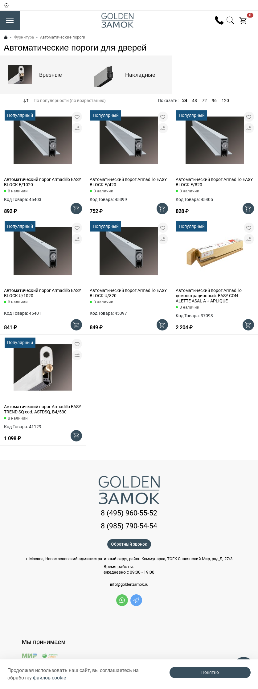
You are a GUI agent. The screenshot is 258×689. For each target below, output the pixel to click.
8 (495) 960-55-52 (129, 513)
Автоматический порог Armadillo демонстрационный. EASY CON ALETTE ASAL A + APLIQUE (209, 295)
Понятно (210, 672)
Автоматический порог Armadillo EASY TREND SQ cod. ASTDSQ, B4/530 (42, 409)
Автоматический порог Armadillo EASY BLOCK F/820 (214, 182)
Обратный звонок (129, 544)
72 (204, 100)
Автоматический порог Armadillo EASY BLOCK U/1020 (42, 293)
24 (184, 100)
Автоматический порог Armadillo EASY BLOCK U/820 (128, 293)
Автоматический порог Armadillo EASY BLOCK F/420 (128, 182)
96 (214, 100)
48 (194, 100)
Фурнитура (24, 37)
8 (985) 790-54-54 (129, 526)
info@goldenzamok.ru (129, 584)
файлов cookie (49, 678)
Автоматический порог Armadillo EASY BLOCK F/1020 (42, 182)
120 (225, 100)
